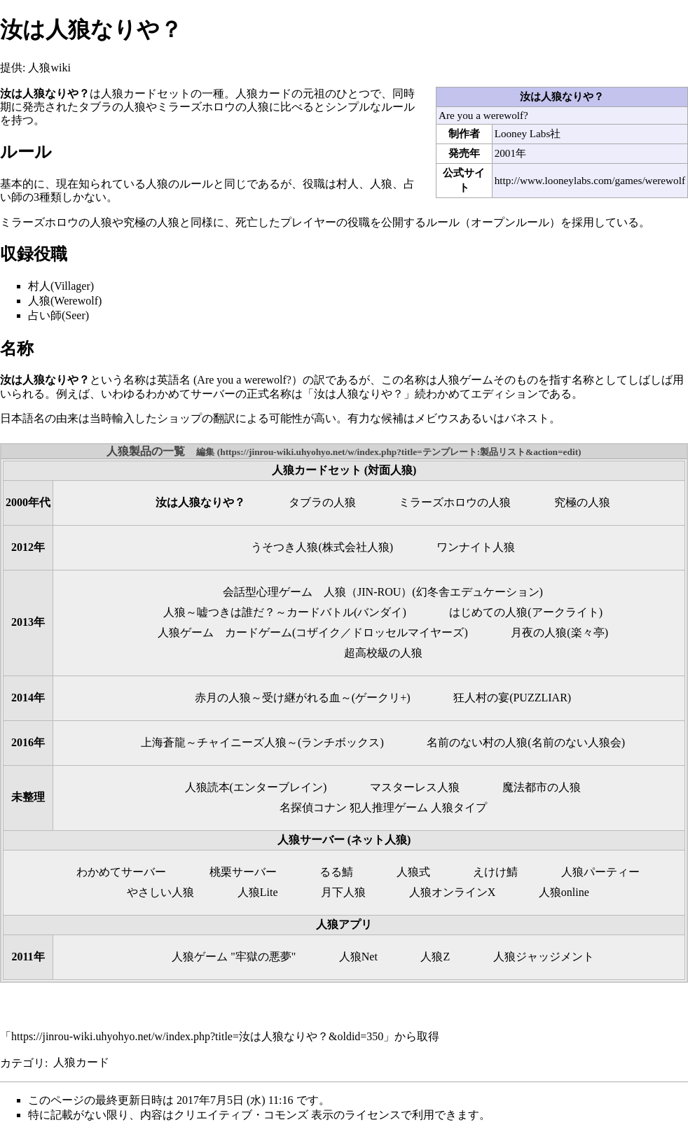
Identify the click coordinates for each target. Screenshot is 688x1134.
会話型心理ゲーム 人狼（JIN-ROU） (317, 592)
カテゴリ (22, 1062)
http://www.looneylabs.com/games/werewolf (590, 180)
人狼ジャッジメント (543, 956)
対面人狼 (390, 470)
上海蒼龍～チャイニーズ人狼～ (219, 742)
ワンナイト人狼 (475, 547)
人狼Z (435, 956)
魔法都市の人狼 (541, 787)
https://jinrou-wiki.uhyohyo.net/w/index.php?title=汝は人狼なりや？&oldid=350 (197, 1036)
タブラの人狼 (112, 107)
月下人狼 (343, 892)
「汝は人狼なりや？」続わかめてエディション (420, 394)
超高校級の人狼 (383, 653)
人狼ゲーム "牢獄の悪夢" (234, 956)
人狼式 (413, 872)
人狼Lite (258, 892)
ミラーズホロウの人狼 (213, 107)
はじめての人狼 (488, 612)
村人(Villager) (61, 286)
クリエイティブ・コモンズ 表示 (253, 1115)
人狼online (564, 892)
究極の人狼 (151, 222)
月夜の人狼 (539, 632)
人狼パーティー (600, 872)
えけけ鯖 (495, 872)
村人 (347, 184)
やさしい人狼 (160, 892)
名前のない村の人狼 (477, 742)
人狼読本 (207, 787)
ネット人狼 (379, 840)
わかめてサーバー (121, 872)
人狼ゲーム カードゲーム (225, 632)
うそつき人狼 (284, 547)
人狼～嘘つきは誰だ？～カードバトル (258, 612)
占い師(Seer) (58, 315)
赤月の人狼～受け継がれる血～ (273, 698)
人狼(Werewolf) (65, 301)
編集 (205, 452)
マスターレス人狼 (415, 787)
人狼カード (81, 1062)
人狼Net (358, 956)
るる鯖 (336, 872)
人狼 (381, 184)
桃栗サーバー (243, 872)
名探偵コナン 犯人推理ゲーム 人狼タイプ (383, 807)
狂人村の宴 (481, 698)
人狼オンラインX (452, 892)
